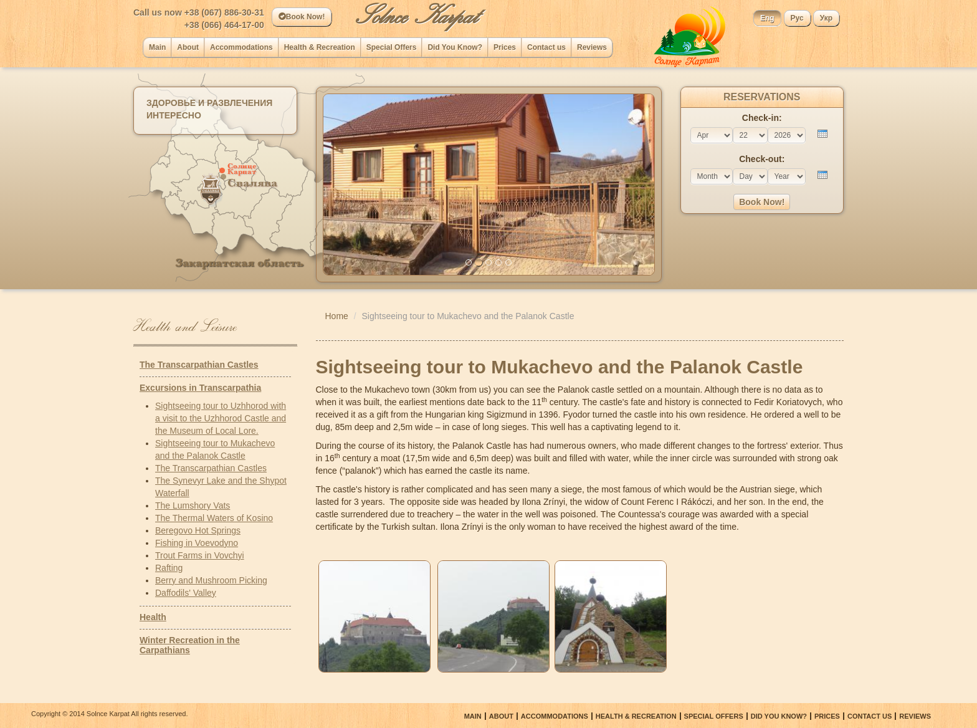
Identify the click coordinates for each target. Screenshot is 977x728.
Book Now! (302, 16)
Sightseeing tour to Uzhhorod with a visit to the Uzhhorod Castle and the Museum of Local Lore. (220, 418)
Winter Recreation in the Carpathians (190, 644)
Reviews (592, 47)
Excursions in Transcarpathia (200, 388)
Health (153, 617)
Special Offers (391, 47)
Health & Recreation (319, 47)
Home (336, 316)
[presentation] (822, 133)
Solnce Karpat (416, 15)
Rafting (169, 568)
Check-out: (761, 159)
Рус (797, 18)
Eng (767, 18)
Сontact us (546, 47)
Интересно (173, 115)
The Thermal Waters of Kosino (214, 518)
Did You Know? (454, 47)
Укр (826, 18)
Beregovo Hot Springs (198, 530)
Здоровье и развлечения (209, 103)
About (188, 47)
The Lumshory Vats (192, 505)
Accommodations (241, 47)
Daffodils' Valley (185, 593)
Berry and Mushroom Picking (211, 580)
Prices (504, 47)
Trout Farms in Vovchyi (199, 555)
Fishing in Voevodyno (196, 543)
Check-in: (762, 118)
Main (157, 47)
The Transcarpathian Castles (199, 365)
